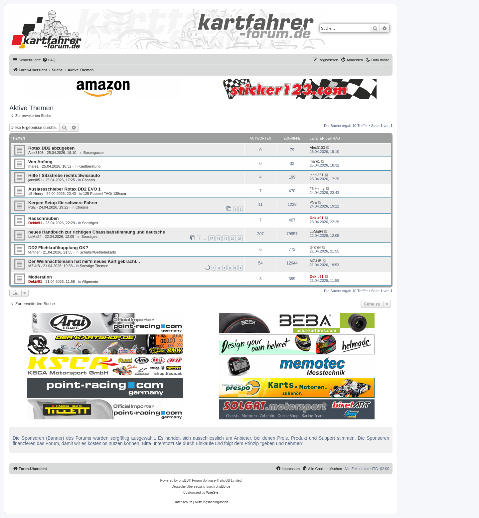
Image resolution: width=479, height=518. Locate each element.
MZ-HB (34, 266)
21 (239, 238)
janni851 (35, 180)
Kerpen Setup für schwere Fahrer (62, 202)
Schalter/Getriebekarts (98, 252)
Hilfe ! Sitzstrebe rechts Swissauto (64, 175)
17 (211, 238)
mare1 (33, 166)
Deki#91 (35, 223)
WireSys (212, 492)
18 (218, 238)
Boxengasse (93, 153)
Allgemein (90, 281)
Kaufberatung (89, 166)
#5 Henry (35, 194)
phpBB (184, 480)
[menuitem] (49, 60)
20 (232, 238)
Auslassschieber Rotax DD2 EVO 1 (64, 189)
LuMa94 (35, 237)
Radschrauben (43, 218)
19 (225, 238)
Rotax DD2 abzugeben (51, 148)
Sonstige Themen (94, 266)
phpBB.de (223, 486)
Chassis (88, 180)
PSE (32, 207)
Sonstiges (90, 223)
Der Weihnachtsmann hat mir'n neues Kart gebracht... (84, 261)
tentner (34, 252)
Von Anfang (40, 161)
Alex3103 (36, 153)
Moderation (40, 276)
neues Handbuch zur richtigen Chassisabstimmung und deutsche (96, 232)
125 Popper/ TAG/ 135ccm (104, 194)
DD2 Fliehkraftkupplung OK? (58, 247)
